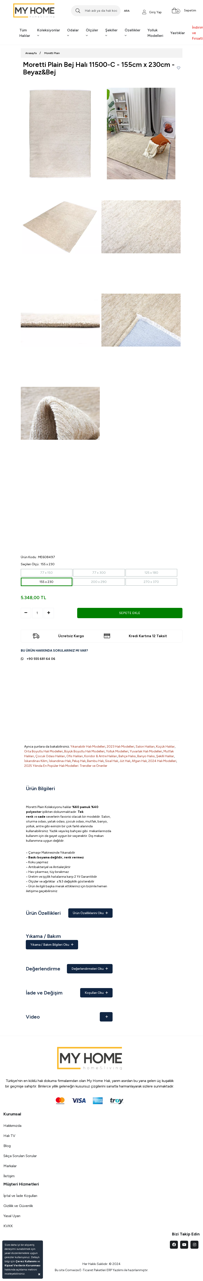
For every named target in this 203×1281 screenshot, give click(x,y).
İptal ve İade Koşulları (20, 1196)
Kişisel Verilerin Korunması (22, 1265)
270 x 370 (151, 582)
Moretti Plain (52, 53)
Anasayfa (31, 53)
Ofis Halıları (74, 756)
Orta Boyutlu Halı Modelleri (43, 751)
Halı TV (9, 1136)
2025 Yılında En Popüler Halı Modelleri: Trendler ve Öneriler (65, 766)
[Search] (96, 10)
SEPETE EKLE (129, 613)
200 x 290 (99, 582)
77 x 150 (46, 573)
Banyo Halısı (146, 756)
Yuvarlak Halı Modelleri (146, 751)
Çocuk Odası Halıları (50, 756)
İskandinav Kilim (35, 761)
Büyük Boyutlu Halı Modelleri (84, 751)
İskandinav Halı (60, 761)
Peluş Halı (79, 761)
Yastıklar (177, 33)
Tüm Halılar (24, 33)
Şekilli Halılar (165, 756)
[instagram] (194, 1245)
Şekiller (111, 33)
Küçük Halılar (165, 746)
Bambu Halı (95, 761)
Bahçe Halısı (127, 756)
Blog (7, 1146)
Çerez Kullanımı (26, 1261)
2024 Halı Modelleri (162, 761)
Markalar (10, 1166)
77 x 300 (99, 573)
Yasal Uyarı (11, 1216)
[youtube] (184, 1245)
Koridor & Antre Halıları (100, 756)
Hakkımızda (12, 1125)
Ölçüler (92, 33)
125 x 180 (151, 573)
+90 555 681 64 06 (40, 659)
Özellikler (132, 33)
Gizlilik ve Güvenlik (18, 1206)
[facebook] (174, 1245)
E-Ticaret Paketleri (92, 1270)
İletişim (9, 1176)
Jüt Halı (124, 761)
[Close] (39, 1274)
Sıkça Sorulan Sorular (20, 1156)
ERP (109, 1270)
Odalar (73, 33)
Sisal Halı (111, 761)
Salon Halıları (145, 746)
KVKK (8, 1226)
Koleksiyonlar (48, 33)
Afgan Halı (139, 761)
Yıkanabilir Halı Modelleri (87, 746)
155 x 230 (46, 582)
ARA (126, 10)
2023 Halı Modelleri (120, 746)
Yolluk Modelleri (155, 33)
